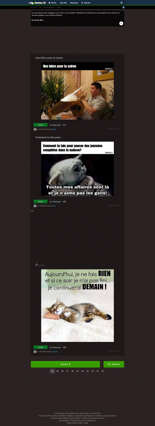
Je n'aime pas (55, 125)
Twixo (54, 129)
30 (52, 371)
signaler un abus (114, 128)
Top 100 (63, 3)
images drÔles (49, 7)
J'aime (40, 125)
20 (103, 371)
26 (73, 371)
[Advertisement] (77, 41)
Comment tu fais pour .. (48, 137)
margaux (55, 352)
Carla (53, 206)
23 (88, 371)
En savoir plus (37, 20)
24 (83, 371)
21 (98, 371)
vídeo (59, 7)
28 (62, 371)
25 (77, 371)
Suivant (65, 364)
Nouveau (74, 3)
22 (93, 371)
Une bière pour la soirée (49, 58)
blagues (34, 7)
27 (67, 371)
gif (40, 7)
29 (57, 371)
